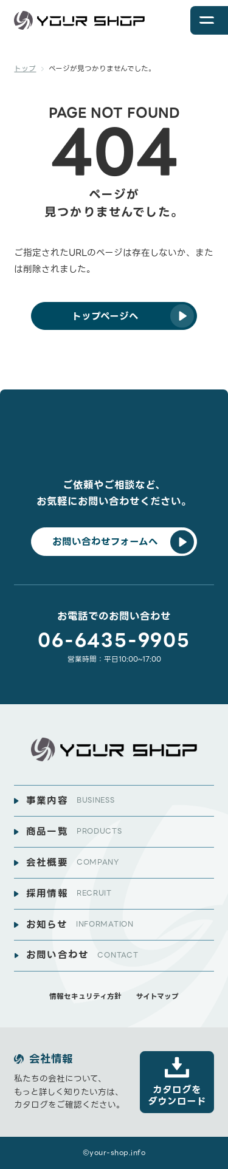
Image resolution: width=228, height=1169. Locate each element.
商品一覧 (74, 831)
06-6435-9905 (114, 640)
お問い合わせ (82, 954)
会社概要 (72, 862)
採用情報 (69, 893)
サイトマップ (157, 996)
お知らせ (80, 924)
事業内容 (70, 800)
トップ (25, 68)
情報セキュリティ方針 (85, 996)
